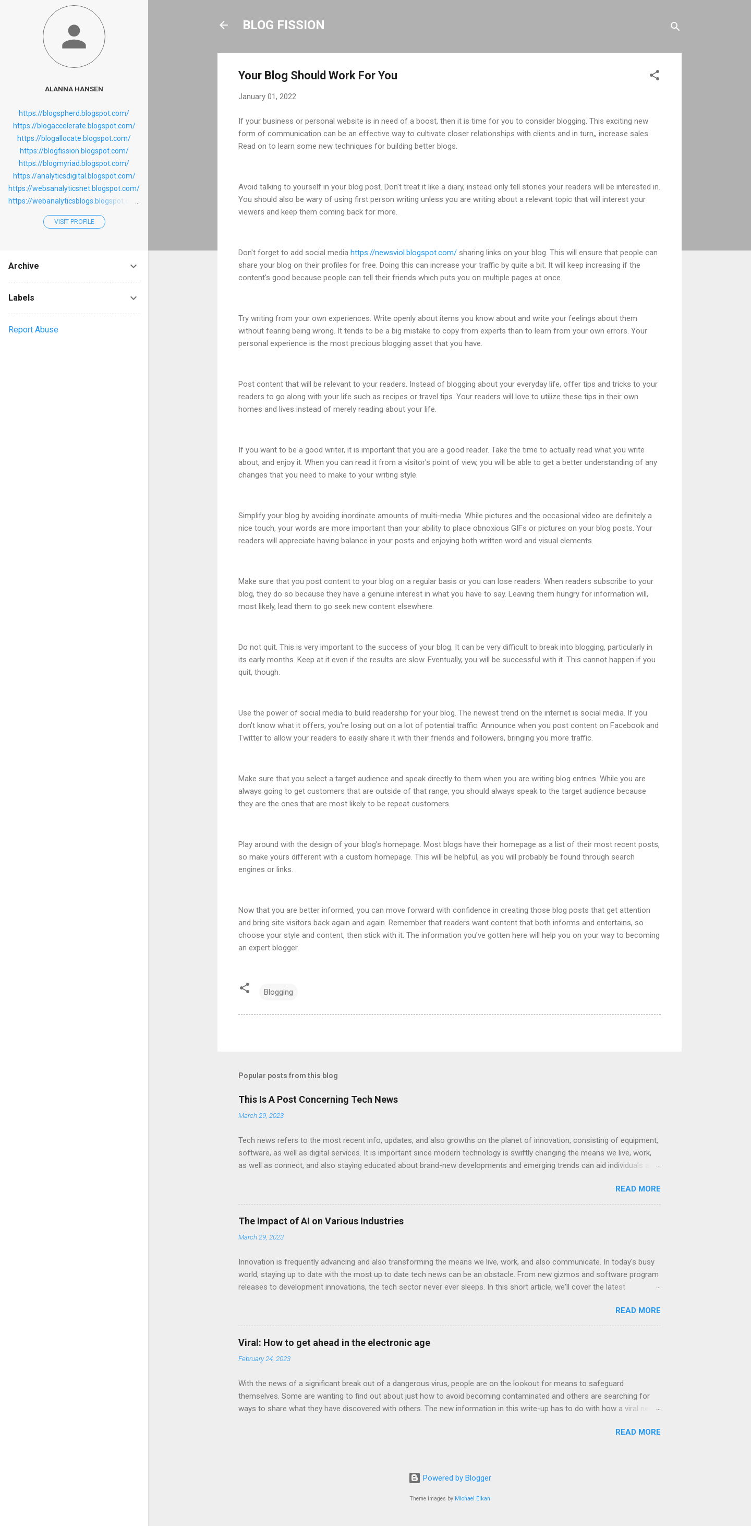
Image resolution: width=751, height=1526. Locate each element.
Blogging (278, 992)
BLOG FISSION (284, 25)
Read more (638, 1189)
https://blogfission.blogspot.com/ (74, 151)
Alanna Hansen (74, 89)
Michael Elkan (472, 1498)
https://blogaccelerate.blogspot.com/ (74, 126)
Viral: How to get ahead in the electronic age (334, 1342)
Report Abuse (33, 330)
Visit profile (74, 221)
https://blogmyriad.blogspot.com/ (74, 163)
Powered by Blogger (449, 1478)
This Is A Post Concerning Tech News (318, 1099)
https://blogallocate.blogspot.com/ (74, 138)
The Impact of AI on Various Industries (321, 1220)
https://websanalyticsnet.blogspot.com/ (74, 188)
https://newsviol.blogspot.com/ (403, 252)
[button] (654, 77)
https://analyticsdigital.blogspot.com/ (74, 176)
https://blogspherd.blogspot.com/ (74, 113)
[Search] (675, 28)
